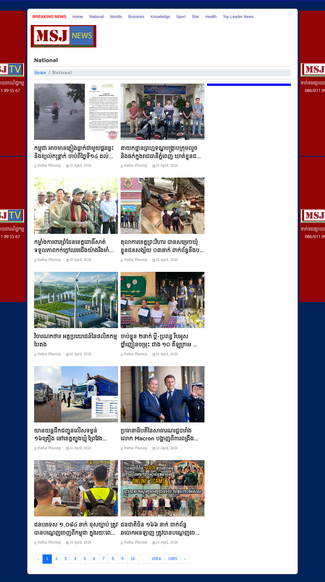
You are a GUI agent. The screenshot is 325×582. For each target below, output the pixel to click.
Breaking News (49, 16)
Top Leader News (238, 16)
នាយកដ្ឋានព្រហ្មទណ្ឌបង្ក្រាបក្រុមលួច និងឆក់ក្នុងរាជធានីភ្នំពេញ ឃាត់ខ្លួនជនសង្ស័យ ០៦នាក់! (160, 156)
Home (78, 16)
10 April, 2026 (81, 165)
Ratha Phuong (49, 165)
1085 (172, 559)
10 (133, 559)
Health (211, 16)
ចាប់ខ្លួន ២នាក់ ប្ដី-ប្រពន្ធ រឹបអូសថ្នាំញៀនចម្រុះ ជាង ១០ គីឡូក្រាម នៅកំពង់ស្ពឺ (160, 344)
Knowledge (160, 16)
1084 (156, 559)
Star (195, 16)
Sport (181, 16)
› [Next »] (185, 559)
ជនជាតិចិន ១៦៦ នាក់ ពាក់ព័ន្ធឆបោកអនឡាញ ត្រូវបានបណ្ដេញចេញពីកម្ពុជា (162, 532)
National (96, 16)
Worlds (116, 16)
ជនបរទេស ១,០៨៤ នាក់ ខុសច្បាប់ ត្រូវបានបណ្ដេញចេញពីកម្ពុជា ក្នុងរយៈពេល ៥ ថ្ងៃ (75, 532)
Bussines (136, 16)
